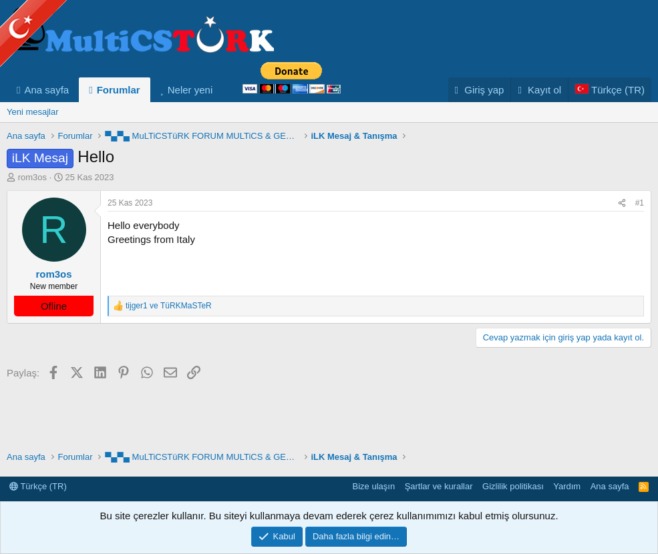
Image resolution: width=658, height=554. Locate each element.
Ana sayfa (46, 89)
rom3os (32, 177)
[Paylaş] (622, 203)
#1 (639, 203)
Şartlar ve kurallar (439, 486)
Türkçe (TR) (38, 486)
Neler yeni (190, 89)
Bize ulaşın (374, 486)
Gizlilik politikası (513, 486)
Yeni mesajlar (33, 112)
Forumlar (118, 89)
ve (169, 305)
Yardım (567, 486)
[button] (223, 89)
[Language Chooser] (609, 89)
